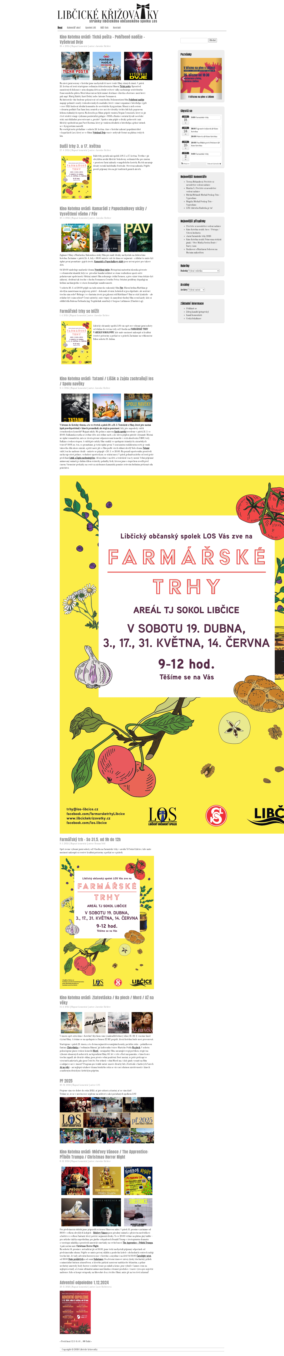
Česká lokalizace (193, 318)
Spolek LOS (90, 27)
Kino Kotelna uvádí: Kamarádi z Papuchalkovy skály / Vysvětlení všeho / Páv (103, 211)
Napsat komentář (79, 46)
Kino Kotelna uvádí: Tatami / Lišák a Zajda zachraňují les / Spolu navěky (107, 381)
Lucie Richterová (103, 1287)
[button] (184, 79)
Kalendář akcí (74, 27)
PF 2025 (66, 1081)
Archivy (184, 289)
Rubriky (184, 271)
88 (84, 1341)
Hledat (213, 40)
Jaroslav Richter (103, 46)
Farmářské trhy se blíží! (79, 311)
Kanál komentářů (194, 315)
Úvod (60, 27)
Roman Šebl (100, 843)
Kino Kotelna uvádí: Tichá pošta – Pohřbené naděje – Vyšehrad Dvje (102, 39)
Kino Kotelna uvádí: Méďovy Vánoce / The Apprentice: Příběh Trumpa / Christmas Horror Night (104, 1154)
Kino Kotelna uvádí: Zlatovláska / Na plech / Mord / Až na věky (107, 1000)
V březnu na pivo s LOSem (201, 96)
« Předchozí (65, 1341)
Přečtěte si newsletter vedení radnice (203, 226)
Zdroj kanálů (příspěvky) (197, 312)
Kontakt (117, 27)
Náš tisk (104, 27)
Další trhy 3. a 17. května (80, 146)
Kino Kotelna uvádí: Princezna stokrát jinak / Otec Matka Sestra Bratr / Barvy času (204, 242)
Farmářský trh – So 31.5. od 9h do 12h (90, 839)
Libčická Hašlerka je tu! (201, 208)
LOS (98, 1085)
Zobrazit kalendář (214, 164)
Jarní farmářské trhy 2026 (198, 236)
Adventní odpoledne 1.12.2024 (84, 1282)
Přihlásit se (191, 308)
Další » (89, 1341)
